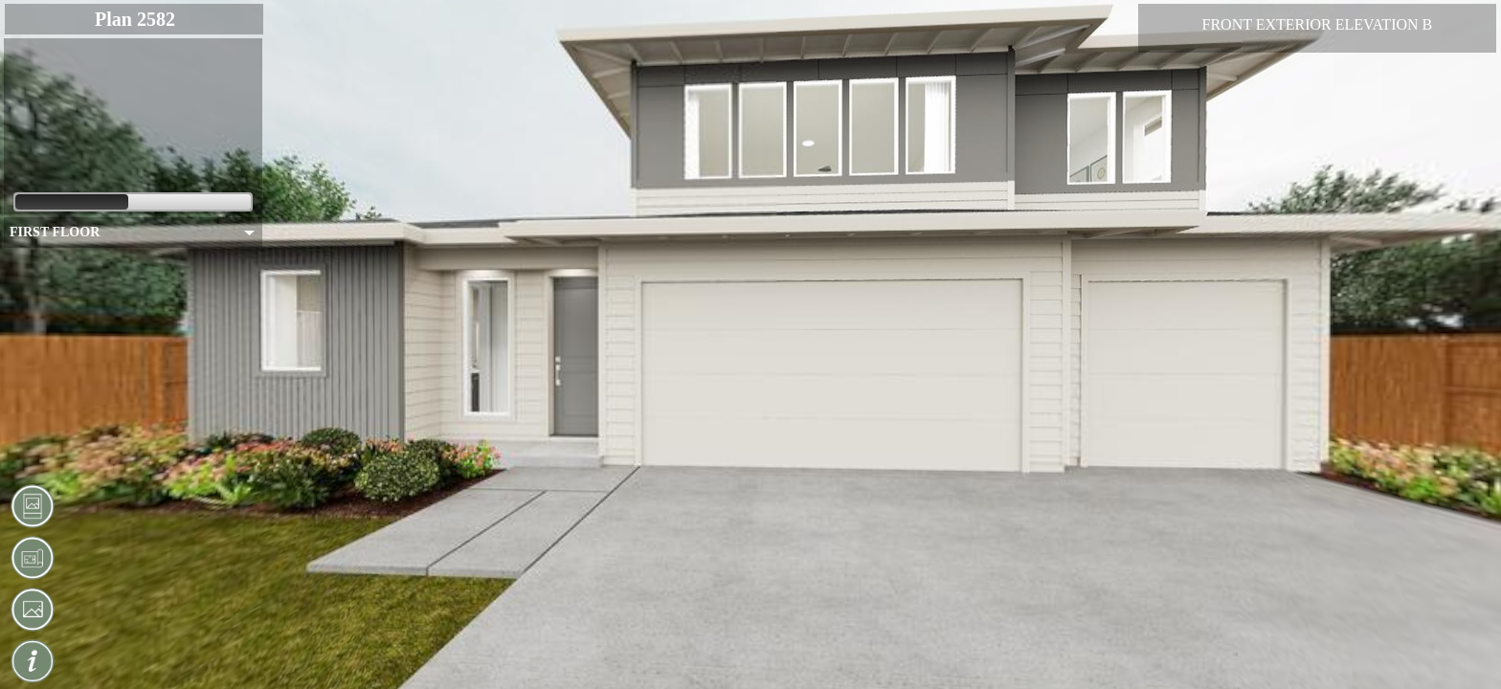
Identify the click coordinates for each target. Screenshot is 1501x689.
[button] (32, 506)
